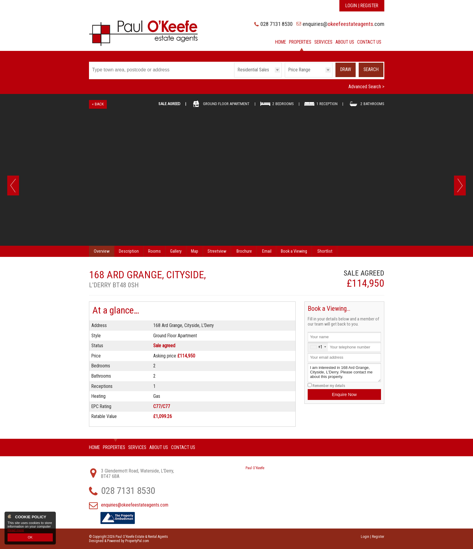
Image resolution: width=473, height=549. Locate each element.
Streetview (217, 251)
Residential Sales (253, 70)
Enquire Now (344, 394)
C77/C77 (161, 406)
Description (129, 251)
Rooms (154, 251)
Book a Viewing (294, 251)
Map (194, 251)
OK (30, 537)
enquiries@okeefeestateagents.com (134, 505)
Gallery (176, 251)
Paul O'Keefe (255, 468)
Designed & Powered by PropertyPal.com (119, 541)
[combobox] (318, 346)
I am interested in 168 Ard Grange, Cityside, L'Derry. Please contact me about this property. (344, 372)
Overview (102, 251)
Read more (16, 530)
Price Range (299, 70)
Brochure (244, 251)
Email (266, 251)
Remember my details (329, 385)
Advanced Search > (366, 86)
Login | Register (361, 5)
